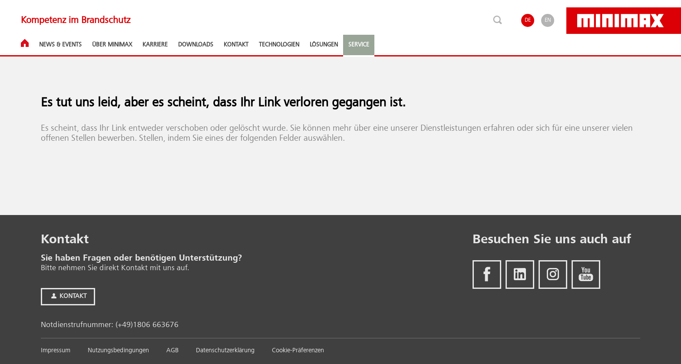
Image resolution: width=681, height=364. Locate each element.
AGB (172, 350)
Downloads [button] (195, 45)
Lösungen (324, 45)
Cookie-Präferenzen (298, 350)
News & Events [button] (60, 45)
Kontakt (68, 296)
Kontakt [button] (236, 45)
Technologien (279, 45)
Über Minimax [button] (112, 45)
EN (548, 20)
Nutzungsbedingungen (118, 350)
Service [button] (358, 45)
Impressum (55, 350)
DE (528, 20)
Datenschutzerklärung (225, 350)
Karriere (155, 45)
